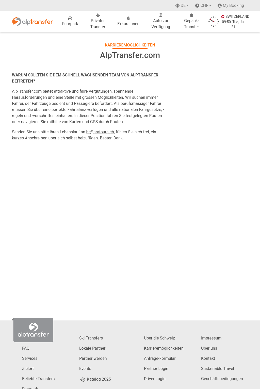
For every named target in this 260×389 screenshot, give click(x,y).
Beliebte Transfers (38, 378)
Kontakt (208, 358)
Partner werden (93, 358)
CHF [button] (201, 5)
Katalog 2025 (95, 379)
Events (85, 368)
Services (29, 358)
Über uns (209, 348)
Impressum (211, 338)
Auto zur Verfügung (160, 21)
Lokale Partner (92, 348)
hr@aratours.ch (100, 131)
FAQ (25, 348)
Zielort (28, 368)
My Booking (233, 5)
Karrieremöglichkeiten (164, 348)
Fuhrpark (70, 21)
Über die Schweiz (159, 338)
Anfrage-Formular (160, 358)
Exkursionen (128, 21)
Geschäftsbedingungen (222, 378)
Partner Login (156, 368)
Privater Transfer (97, 21)
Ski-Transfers (91, 338)
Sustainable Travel (217, 368)
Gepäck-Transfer (191, 21)
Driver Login (155, 378)
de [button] (180, 5)
